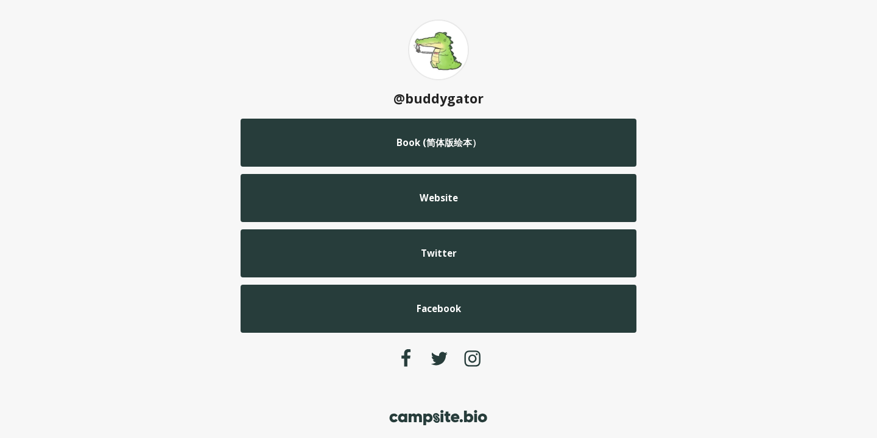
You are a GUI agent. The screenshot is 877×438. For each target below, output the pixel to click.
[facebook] (405, 358)
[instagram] (472, 358)
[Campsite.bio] (438, 417)
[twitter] (440, 358)
